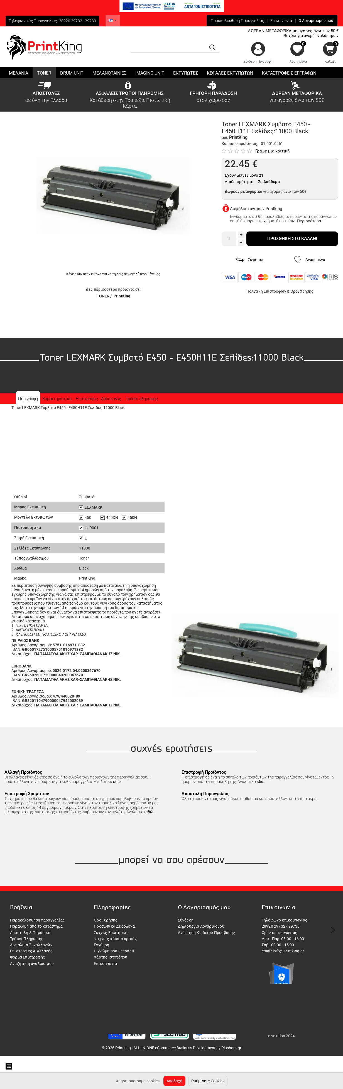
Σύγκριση (250, 259)
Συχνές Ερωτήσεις (111, 932)
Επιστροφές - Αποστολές (98, 398)
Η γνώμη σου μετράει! (114, 951)
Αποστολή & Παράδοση (31, 932)
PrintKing (122, 296)
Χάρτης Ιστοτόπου (110, 957)
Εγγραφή (266, 61)
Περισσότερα (309, 221)
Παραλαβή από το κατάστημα (36, 926)
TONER (103, 296)
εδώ (117, 781)
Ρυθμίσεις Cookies (207, 1081)
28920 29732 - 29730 (77, 21)
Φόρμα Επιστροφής (27, 957)
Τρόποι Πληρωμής (26, 939)
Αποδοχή (174, 1081)
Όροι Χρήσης (301, 291)
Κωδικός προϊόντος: (240, 143)
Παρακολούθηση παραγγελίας (37, 920)
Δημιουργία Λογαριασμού (201, 926)
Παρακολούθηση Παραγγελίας (237, 20)
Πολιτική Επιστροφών (266, 291)
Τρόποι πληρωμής (142, 398)
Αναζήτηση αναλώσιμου (32, 963)
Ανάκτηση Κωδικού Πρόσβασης (206, 932)
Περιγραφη (28, 398)
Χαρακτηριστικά (56, 398)
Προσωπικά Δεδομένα (114, 926)
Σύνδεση (250, 61)
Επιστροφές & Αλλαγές (31, 951)
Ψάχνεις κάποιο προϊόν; (115, 939)
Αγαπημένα (298, 61)
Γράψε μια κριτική (272, 151)
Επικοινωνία (281, 20)
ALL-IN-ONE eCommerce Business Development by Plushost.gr (187, 1048)
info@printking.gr (288, 951)
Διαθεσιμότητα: (239, 181)
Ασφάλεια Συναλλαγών (31, 945)
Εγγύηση (101, 945)
